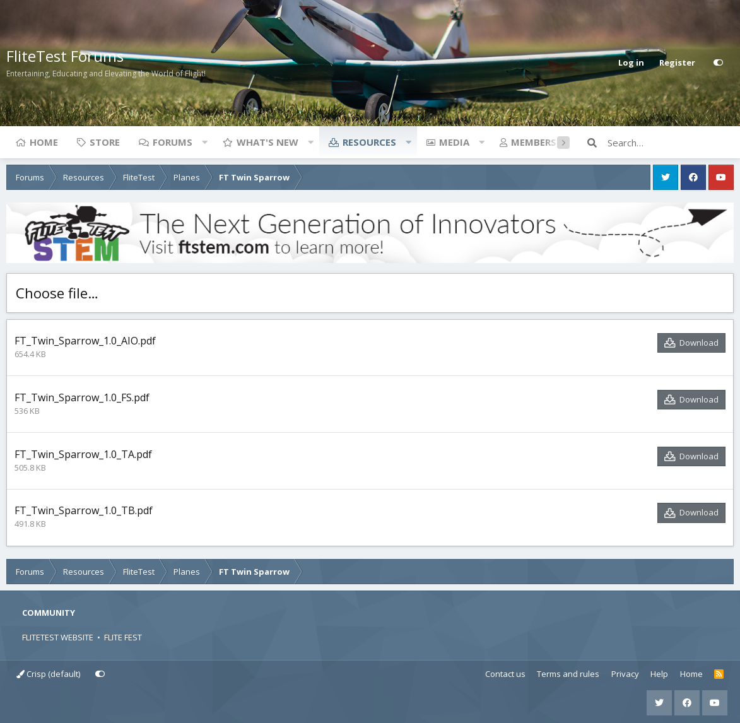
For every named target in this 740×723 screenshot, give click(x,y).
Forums (172, 142)
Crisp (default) (48, 673)
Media (454, 142)
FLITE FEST (123, 637)
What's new (267, 142)
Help (659, 673)
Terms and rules (568, 673)
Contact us (505, 673)
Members (533, 142)
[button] (204, 142)
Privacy (625, 673)
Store (105, 142)
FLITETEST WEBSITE (57, 637)
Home (44, 142)
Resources (369, 142)
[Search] (671, 142)
